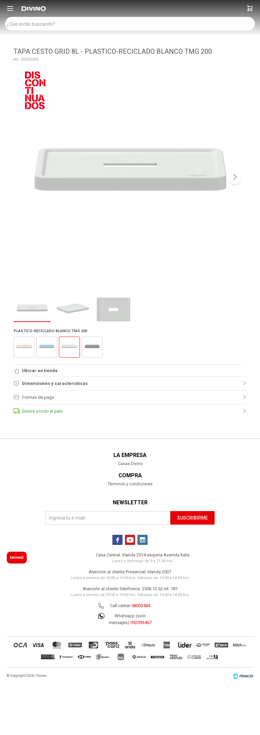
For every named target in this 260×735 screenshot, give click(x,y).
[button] (249, 8)
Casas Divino (130, 463)
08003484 (140, 605)
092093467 (141, 622)
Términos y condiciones (130, 484)
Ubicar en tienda (40, 370)
